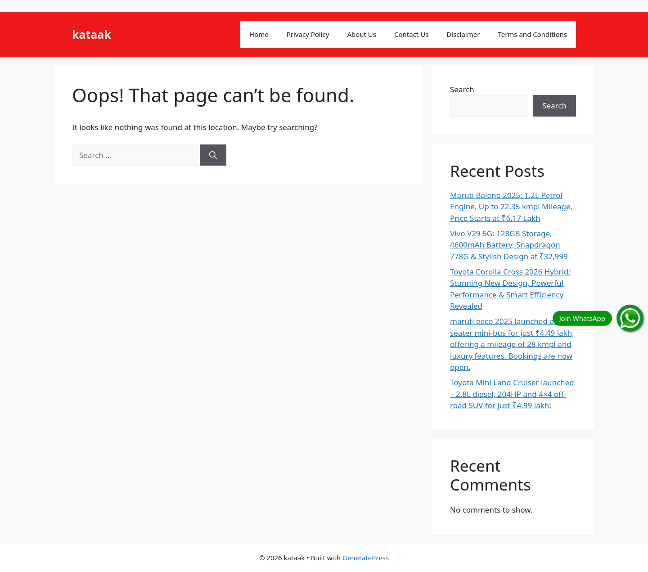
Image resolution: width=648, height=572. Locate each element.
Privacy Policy (308, 34)
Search (462, 89)
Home (259, 34)
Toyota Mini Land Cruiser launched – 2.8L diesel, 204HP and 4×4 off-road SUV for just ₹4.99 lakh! (512, 393)
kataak (91, 34)
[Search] (213, 155)
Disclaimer (463, 34)
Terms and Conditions (532, 34)
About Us (361, 34)
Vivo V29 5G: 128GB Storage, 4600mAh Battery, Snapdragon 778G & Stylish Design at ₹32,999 (509, 244)
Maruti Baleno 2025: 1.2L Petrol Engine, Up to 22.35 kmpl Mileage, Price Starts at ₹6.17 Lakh (511, 206)
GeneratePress (365, 557)
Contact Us (411, 34)
